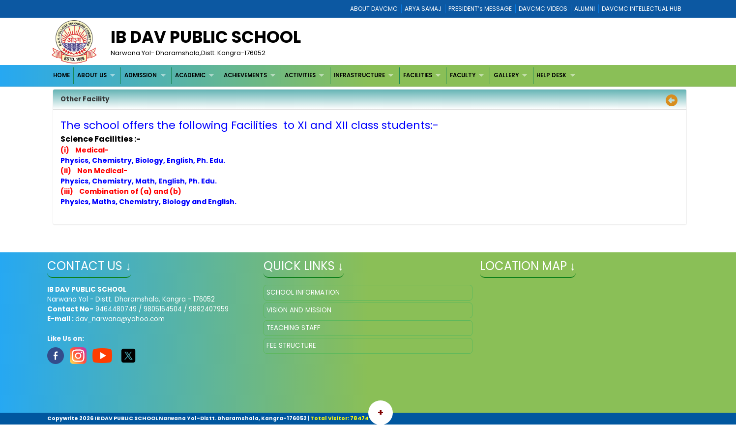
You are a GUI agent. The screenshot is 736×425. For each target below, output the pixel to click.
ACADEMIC (190, 75)
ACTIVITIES (300, 75)
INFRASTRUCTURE (359, 75)
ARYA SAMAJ (423, 8)
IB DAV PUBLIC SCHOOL (206, 37)
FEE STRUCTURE (291, 345)
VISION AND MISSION (298, 310)
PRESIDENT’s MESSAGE (480, 8)
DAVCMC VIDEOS (543, 8)
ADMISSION (140, 75)
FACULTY (462, 75)
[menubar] (315, 75)
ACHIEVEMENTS (245, 75)
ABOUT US (92, 75)
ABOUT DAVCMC (374, 8)
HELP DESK (551, 75)
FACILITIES (417, 75)
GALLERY (506, 75)
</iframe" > (584, 334)
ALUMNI (584, 8)
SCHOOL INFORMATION (303, 292)
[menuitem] (62, 75)
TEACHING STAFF (293, 328)
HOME (61, 75)
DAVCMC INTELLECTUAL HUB (641, 8)
